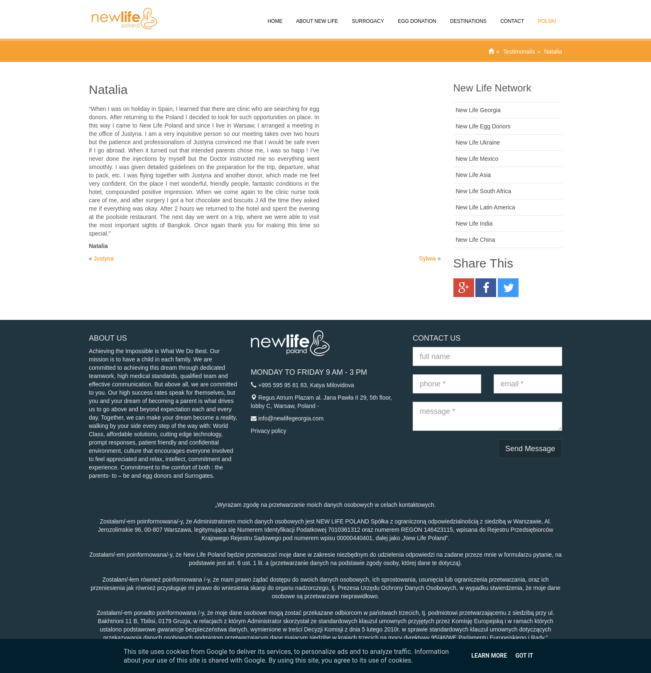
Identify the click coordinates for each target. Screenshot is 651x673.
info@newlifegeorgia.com (290, 418)
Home (274, 15)
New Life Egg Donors (483, 126)
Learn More (489, 655)
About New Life (316, 15)
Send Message (530, 449)
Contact (511, 15)
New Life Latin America (485, 207)
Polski (546, 15)
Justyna (104, 258)
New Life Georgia (478, 110)
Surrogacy (367, 15)
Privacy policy (268, 430)
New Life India (474, 223)
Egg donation (416, 15)
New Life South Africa (484, 191)
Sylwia (427, 258)
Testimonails (519, 51)
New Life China (475, 239)
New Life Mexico (477, 158)
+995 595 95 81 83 (282, 385)
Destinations (468, 15)
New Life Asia (473, 175)
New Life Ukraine (478, 142)
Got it (524, 655)
